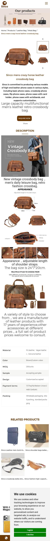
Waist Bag (32, 30)
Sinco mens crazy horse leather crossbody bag (19, 34)
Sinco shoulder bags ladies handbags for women (37, 450)
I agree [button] (30, 530)
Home (3, 30)
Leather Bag (21, 30)
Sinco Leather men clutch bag (13, 450)
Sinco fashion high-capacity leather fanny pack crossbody (36, 479)
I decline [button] (29, 535)
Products (11, 30)
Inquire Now (24, 118)
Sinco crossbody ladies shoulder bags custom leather (13, 479)
